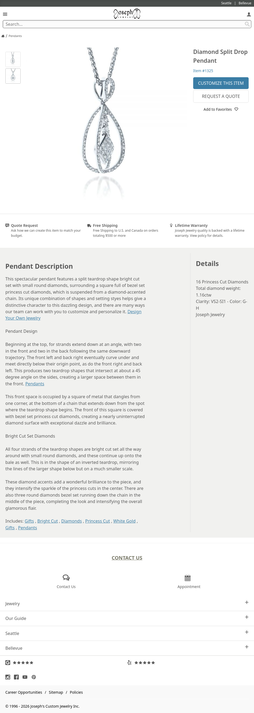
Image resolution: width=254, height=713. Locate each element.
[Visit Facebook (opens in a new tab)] (17, 677)
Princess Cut (97, 521)
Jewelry (127, 603)
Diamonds (71, 521)
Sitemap (56, 692)
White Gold (124, 521)
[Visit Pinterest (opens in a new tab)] (35, 677)
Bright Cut (47, 521)
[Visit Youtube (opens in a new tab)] (26, 677)
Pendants (34, 384)
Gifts (29, 521)
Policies (76, 692)
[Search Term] (127, 24)
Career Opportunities (23, 692)
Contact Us (127, 557)
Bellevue (127, 648)
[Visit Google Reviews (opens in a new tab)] (66, 662)
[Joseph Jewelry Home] (3, 36)
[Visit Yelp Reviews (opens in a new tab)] (188, 662)
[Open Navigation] (5, 14)
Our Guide (127, 618)
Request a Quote (221, 96)
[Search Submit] (247, 24)
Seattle (127, 633)
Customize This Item (221, 83)
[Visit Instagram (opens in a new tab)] (9, 677)
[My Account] (248, 14)
